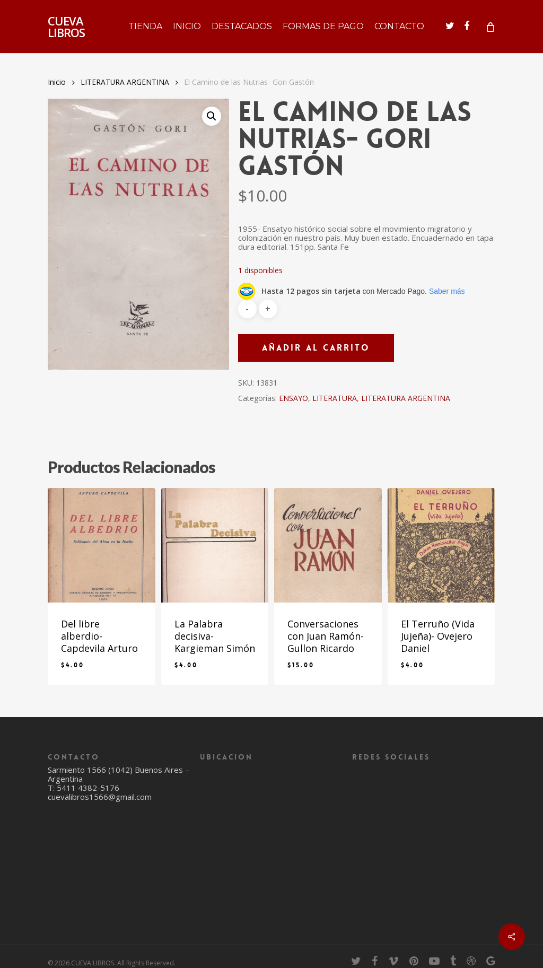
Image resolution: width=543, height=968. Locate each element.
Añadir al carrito (316, 347)
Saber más (447, 291)
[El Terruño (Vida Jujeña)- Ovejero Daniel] (441, 545)
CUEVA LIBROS (66, 26)
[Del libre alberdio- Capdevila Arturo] (101, 545)
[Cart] (489, 26)
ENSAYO (293, 398)
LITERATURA (334, 398)
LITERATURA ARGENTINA (125, 82)
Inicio (57, 82)
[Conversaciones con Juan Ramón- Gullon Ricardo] (328, 545)
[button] (211, 116)
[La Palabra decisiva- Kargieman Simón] (215, 545)
